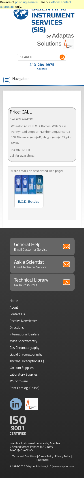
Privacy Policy (63, 456)
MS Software (19, 381)
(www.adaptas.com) (63, 466)
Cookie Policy (46, 456)
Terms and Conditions (24, 456)
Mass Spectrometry (23, 340)
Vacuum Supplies (22, 367)
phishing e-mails (26, 2)
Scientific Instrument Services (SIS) (53, 18)
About (14, 307)
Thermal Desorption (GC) (27, 361)
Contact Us (17, 314)
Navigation (16, 79)
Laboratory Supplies (24, 374)
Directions (17, 327)
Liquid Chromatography (26, 354)
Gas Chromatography (24, 347)
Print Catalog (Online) (24, 387)
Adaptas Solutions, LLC (39, 466)
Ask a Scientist (42, 264)
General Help (42, 246)
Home (14, 300)
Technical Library (42, 282)
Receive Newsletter (23, 320)
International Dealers (24, 334)
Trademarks (42, 459)
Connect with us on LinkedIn (16, 404)
